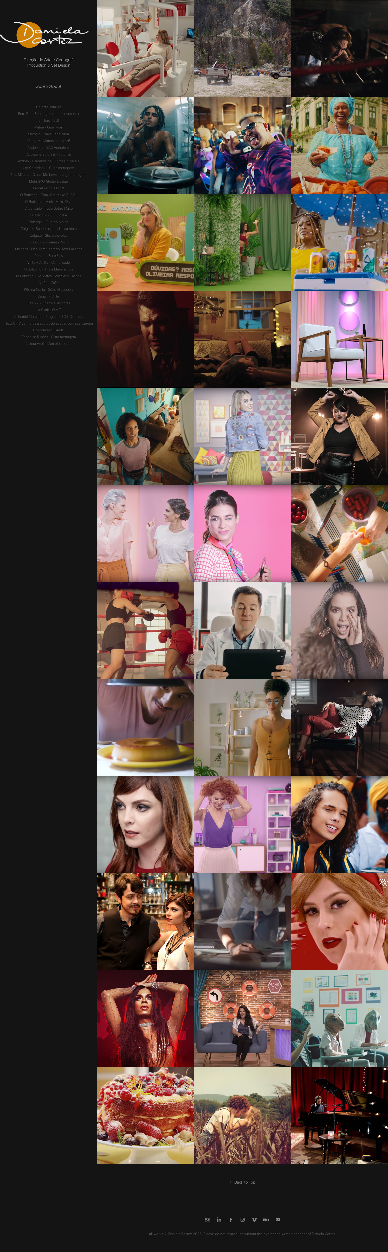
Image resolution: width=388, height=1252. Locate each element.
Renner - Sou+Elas (49, 255)
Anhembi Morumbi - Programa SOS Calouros (48, 316)
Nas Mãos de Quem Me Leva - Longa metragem (48, 174)
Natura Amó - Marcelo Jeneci (48, 343)
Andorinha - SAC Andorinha (48, 147)
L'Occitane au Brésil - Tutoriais (49, 154)
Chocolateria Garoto (48, 329)
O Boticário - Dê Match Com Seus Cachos (48, 275)
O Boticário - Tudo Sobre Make (48, 208)
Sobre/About (48, 86)
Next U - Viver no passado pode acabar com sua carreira (48, 323)
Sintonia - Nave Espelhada (48, 133)
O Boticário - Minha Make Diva (48, 201)
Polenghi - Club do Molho (48, 221)
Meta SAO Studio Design (48, 181)
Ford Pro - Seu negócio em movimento (48, 113)
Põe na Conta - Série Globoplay (48, 289)
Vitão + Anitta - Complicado (48, 262)
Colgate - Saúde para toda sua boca (49, 228)
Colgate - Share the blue (49, 235)
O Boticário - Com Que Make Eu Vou (48, 194)
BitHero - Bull (48, 120)
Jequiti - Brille (48, 296)
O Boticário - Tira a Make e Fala (48, 269)
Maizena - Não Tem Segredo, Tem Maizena (48, 248)
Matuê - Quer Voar (48, 127)
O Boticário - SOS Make (48, 214)
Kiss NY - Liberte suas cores (48, 302)
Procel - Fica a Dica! (48, 187)
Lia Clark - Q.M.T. (49, 309)
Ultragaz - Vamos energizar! (48, 140)
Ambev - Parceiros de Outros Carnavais (48, 160)
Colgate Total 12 (48, 106)
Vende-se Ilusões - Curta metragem (48, 336)
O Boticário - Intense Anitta (48, 242)
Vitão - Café (49, 282)
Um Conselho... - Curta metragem (48, 167)
